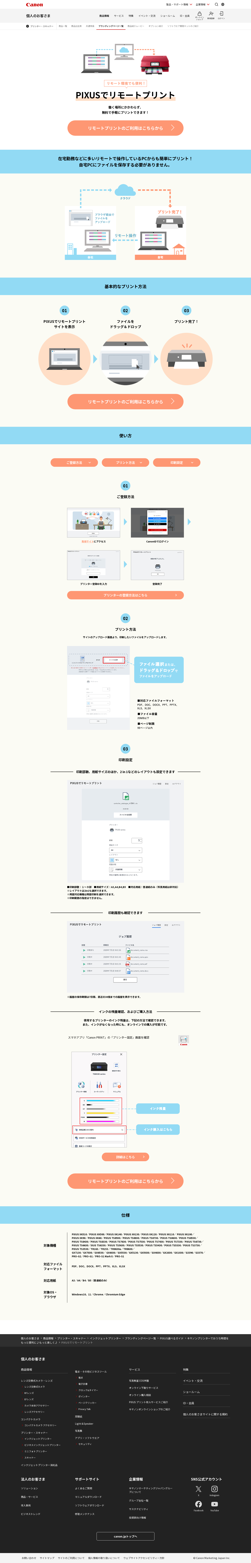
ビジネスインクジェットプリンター (42, 1445)
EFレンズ (29, 1399)
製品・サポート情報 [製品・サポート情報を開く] (177, 4)
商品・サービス (29, 1497)
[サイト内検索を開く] (216, 4)
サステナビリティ (138, 1509)
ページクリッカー (87, 1402)
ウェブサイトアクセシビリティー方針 (144, 1558)
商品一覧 (63, 25)
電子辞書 (83, 1384)
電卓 (80, 1377)
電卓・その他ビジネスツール (91, 1371)
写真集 (78, 1431)
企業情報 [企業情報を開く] (201, 4)
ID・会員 (185, 15)
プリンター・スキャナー (41, 26)
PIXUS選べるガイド (172, 1338)
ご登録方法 (74, 462)
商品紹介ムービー (136, 25)
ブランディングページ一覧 (110, 25)
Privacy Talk (84, 1409)
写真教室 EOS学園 (139, 1380)
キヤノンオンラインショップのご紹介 (149, 1409)
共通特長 (90, 25)
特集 (131, 15)
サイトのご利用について (71, 1558)
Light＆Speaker (84, 1423)
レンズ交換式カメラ (34, 1386)
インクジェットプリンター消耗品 (39, 1465)
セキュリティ (85, 1444)
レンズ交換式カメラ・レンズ (37, 1380)
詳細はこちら (125, 1157)
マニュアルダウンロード (88, 1497)
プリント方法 (125, 462)
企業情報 (136, 1479)
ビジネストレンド (30, 1514)
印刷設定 (176, 462)
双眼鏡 (78, 1416)
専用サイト (88, 541)
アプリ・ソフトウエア (87, 1438)
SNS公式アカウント (206, 1479)
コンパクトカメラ (30, 1419)
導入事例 (26, 1505)
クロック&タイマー (88, 1390)
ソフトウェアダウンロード (89, 1505)
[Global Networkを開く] (223, 4)
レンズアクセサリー (34, 1411)
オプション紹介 (156, 25)
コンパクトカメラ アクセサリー (40, 1425)
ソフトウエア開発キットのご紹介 (183, 25)
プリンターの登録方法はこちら (125, 595)
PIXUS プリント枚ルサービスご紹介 (148, 1402)
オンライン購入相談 (140, 1395)
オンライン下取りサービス (143, 1388)
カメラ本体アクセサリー (36, 1405)
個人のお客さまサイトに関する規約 (205, 1414)
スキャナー (30, 1457)
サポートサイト (87, 1479)
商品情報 (104, 15)
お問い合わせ (29, 1558)
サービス (119, 15)
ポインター (84, 1396)
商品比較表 (76, 25)
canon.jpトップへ (125, 1536)
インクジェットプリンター (105, 1338)
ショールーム (167, 15)
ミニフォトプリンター (35, 1451)
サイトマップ (47, 1558)
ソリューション (29, 1488)
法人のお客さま (33, 1479)
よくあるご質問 (83, 1488)
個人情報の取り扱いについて (104, 1558)
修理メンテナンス (84, 1514)
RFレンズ (29, 1393)
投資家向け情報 (137, 1517)
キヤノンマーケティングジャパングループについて (151, 1490)
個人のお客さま (38, 15)
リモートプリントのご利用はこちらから (125, 128)
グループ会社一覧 (138, 1500)
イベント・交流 (146, 15)
